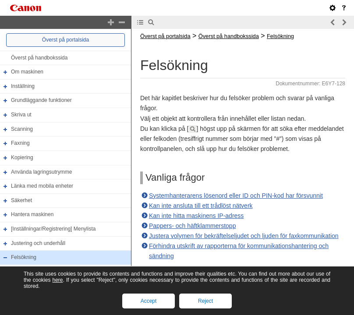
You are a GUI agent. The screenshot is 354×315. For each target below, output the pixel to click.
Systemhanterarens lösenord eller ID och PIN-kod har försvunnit (236, 195)
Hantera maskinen (32, 215)
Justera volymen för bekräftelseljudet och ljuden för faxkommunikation (244, 235)
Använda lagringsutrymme (41, 172)
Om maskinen (27, 72)
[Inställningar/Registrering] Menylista (53, 229)
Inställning (23, 86)
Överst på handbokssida (39, 58)
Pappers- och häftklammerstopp (192, 225)
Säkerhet (21, 200)
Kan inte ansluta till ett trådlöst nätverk (201, 205)
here (57, 280)
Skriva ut (21, 115)
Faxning (20, 143)
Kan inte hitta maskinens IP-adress (196, 215)
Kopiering (22, 157)
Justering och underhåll (38, 243)
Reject (205, 301)
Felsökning (23, 257)
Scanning (22, 129)
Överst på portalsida (65, 40)
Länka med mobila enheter (42, 186)
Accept (149, 301)
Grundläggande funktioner (41, 101)
